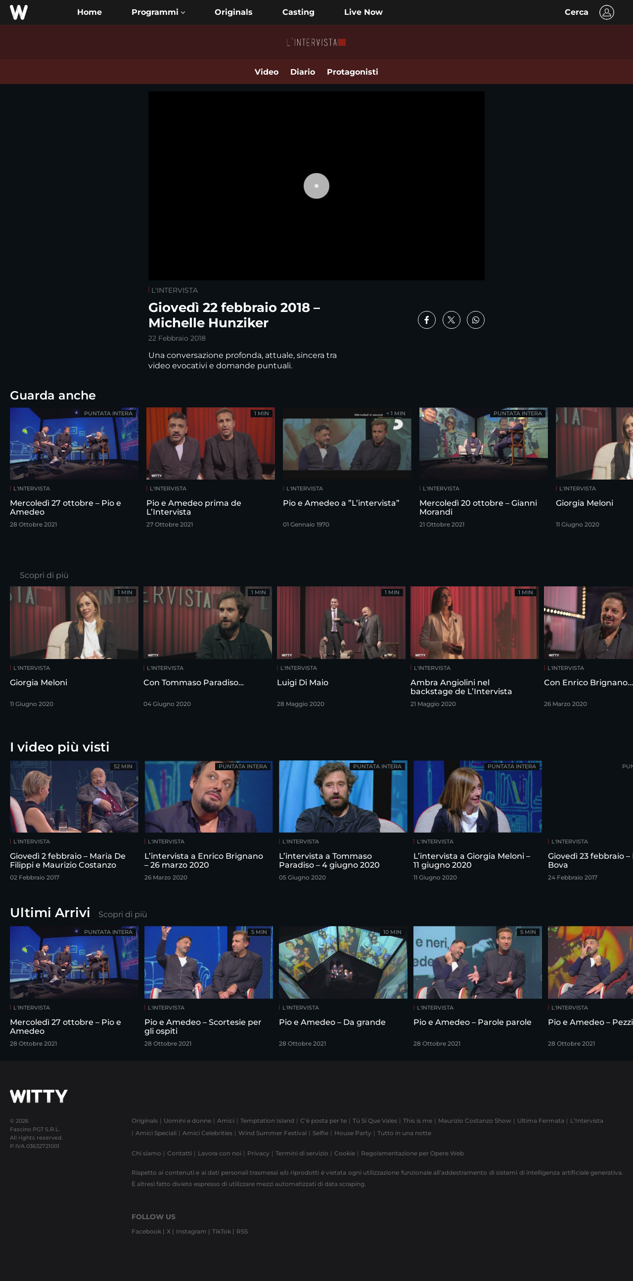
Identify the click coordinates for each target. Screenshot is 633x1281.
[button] (158, 12)
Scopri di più (44, 575)
